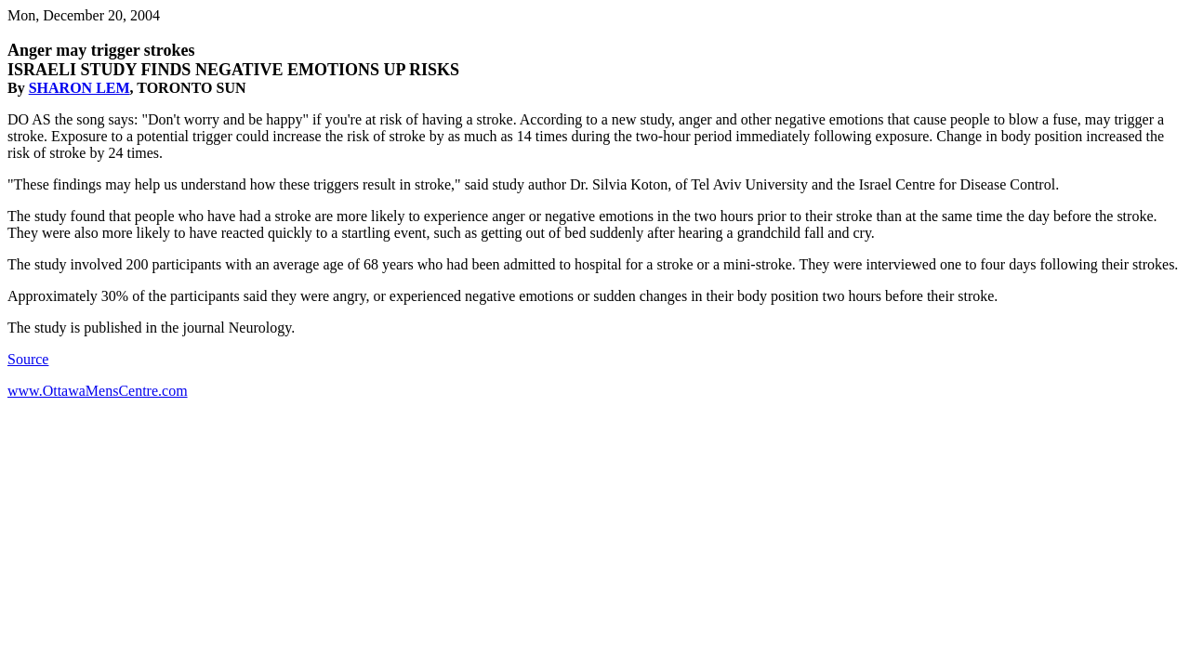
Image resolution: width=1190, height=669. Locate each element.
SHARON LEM (79, 88)
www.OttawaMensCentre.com (97, 391)
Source (27, 359)
